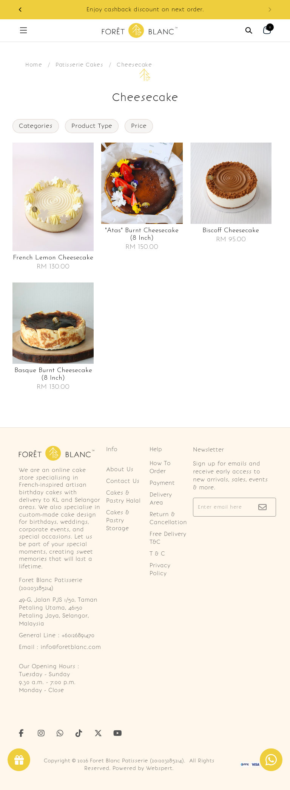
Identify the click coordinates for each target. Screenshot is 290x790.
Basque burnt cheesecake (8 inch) (53, 374)
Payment (162, 483)
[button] (20, 9)
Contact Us (122, 481)
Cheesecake (134, 64)
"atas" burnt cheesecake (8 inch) (142, 234)
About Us (119, 469)
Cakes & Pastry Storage (117, 520)
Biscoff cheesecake (230, 230)
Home (33, 64)
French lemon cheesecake (53, 257)
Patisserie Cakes (79, 64)
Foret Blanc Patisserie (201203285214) (137, 760)
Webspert (159, 768)
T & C (157, 553)
